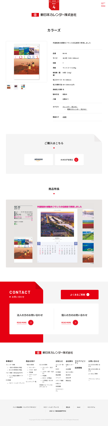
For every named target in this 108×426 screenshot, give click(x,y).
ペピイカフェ (91, 411)
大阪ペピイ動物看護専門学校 (57, 415)
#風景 (64, 117)
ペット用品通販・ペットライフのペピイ (24, 411)
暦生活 (68, 411)
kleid (78, 411)
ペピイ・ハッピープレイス (51, 411)
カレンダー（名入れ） (70, 107)
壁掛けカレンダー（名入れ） (77, 109)
